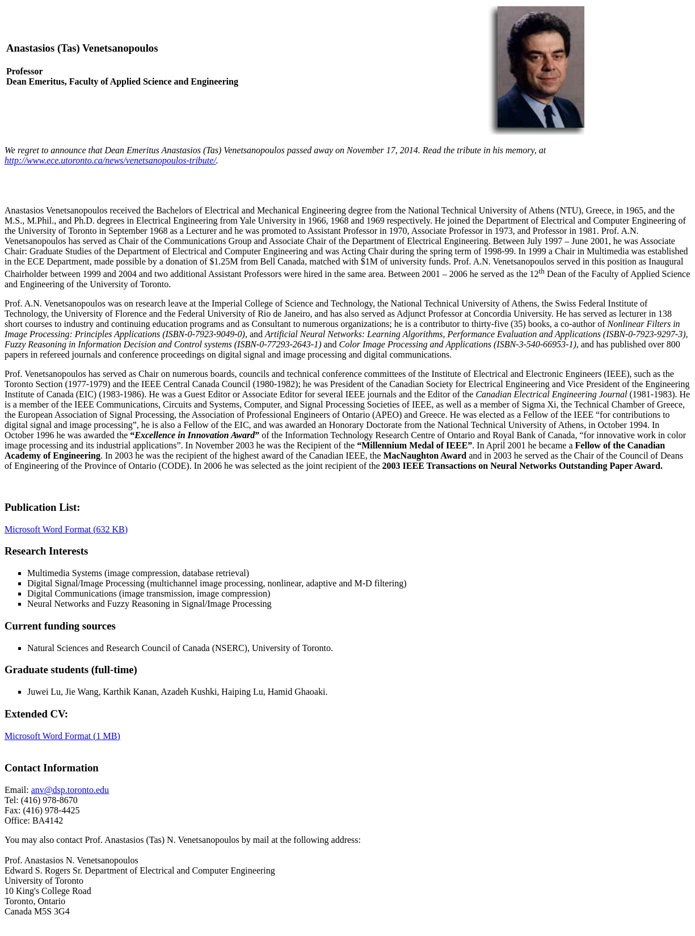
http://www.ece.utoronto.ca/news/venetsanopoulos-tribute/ (110, 160)
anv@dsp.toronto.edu (70, 790)
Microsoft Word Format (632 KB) (66, 529)
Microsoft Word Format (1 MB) (62, 736)
